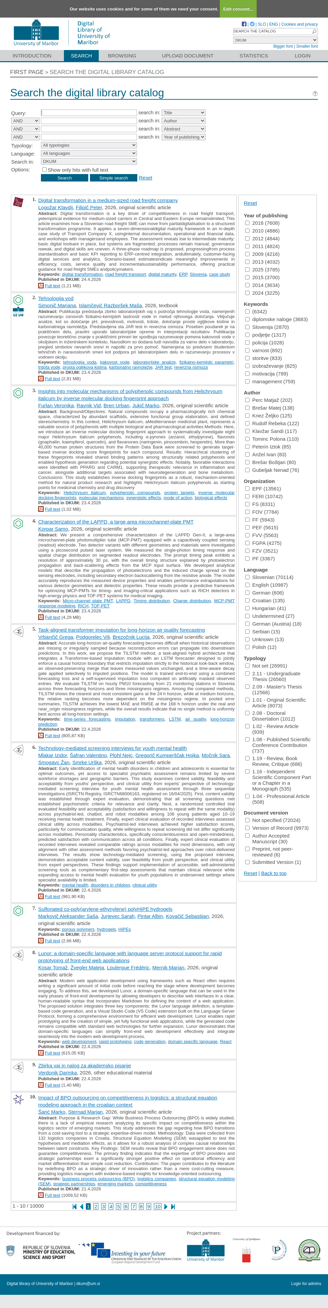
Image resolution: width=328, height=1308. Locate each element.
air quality (195, 719)
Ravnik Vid (88, 405)
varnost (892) (263, 350)
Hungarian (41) (265, 608)
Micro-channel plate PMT (88, 600)
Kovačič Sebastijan (187, 916)
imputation (125, 719)
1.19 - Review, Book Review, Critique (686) (273, 761)
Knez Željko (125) (268, 415)
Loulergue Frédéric (128, 967)
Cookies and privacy (299, 24)
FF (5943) (260, 520)
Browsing (122, 55)
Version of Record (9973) (277, 828)
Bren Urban (116, 405)
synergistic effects (143, 497)
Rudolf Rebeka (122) (272, 423)
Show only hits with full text (78, 170)
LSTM (175, 719)
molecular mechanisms (101, 497)
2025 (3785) (262, 269)
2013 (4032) (262, 262)
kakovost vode (115, 362)
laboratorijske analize (154, 362)
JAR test (163, 367)
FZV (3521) (261, 551)
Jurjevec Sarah (118, 916)
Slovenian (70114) (269, 577)
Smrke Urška (87, 762)
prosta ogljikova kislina (85, 367)
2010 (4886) (262, 231)
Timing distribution (152, 600)
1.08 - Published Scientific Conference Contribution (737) (278, 745)
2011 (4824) (262, 246)
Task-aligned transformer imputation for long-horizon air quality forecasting (121, 630)
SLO (262, 24)
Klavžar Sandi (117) (271, 431)
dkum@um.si (88, 1283)
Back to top (273, 873)
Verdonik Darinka (57, 1072)
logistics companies (157, 1178)
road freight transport (125, 274)
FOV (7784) (262, 512)
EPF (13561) (263, 488)
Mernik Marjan (168, 967)
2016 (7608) (262, 223)
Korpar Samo (53, 529)
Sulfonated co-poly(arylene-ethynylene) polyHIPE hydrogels (105, 909)
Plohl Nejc (121, 755)
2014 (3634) (262, 285)
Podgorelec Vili (93, 637)
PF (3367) (260, 558)
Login (303, 55)
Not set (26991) (266, 666)
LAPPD (123, 600)
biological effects (211, 497)
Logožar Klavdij (55, 207)
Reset (145, 177)
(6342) (256, 311)
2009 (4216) (262, 254)
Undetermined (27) (270, 616)
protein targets (179, 492)
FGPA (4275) (263, 543)
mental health (75, 885)
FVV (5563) (261, 535)
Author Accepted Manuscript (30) (267, 838)
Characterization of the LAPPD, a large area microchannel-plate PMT (115, 522)
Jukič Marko (145, 405)
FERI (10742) (264, 496)
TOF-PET (100, 605)
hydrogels (106, 929)
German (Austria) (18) (273, 624)
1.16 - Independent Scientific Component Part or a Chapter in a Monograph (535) (278, 780)
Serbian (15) (262, 631)
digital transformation (82, 274)
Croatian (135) (265, 600)
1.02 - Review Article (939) (272, 729)
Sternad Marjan (85, 1112)
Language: (23, 153)
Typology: (22, 145)
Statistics (253, 55)
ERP (183, 274)
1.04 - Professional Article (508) (277, 799)
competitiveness (151, 1183)
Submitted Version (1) (273, 862)
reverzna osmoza (191, 367)
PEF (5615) (261, 527)
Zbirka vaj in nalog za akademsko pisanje (84, 1065)
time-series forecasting (87, 719)
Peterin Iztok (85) (268, 447)
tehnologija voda (79, 362)
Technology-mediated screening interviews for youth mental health (112, 748)
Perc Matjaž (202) (268, 400)
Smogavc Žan (54, 762)
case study (219, 274)
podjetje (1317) (265, 335)
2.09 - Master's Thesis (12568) (273, 689)
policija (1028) (264, 342)
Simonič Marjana (57, 305)
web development (79, 1041)
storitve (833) (263, 358)
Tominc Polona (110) (272, 439)
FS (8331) (260, 504)
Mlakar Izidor (52, 755)
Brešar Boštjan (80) (270, 462)
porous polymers (78, 929)
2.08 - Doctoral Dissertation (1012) (270, 716)
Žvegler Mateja (87, 967)
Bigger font (283, 46)
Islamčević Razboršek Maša (110, 305)
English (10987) (266, 585)
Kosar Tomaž (53, 967)
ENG (273, 24)
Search (81, 55)
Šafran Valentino (88, 755)
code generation (149, 1041)
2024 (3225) (262, 293)
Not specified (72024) (273, 820)
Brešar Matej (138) (269, 408)
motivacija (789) (266, 374)
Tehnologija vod (55, 298)
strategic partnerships (74, 1183)
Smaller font (307, 46)
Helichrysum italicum (85, 492)
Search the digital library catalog (107, 72)
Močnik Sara (216, 755)
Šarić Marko (51, 1112)
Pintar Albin (150, 916)
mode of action (177, 497)
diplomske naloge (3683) (276, 319)
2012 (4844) (262, 238)
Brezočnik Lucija (131, 637)
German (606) (264, 593)
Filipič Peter (89, 207)
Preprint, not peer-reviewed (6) (269, 851)
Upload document (188, 55)
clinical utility (145, 885)
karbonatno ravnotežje (131, 367)
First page (27, 72)
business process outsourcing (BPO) (98, 1178)
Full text (53, 285)
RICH (83, 605)
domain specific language (193, 1041)
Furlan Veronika (56, 405)
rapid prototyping (115, 1041)
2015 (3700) (262, 277)
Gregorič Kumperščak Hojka (167, 755)
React (226, 1041)
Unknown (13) (264, 639)
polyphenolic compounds (135, 492)
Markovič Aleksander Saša (68, 916)
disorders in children (110, 885)
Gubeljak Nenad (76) (272, 470)
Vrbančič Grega (55, 637)
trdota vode (49, 367)
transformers (152, 719)
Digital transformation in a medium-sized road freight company (108, 200)
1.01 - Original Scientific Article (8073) (275, 702)
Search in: (22, 162)
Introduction (32, 55)
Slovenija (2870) (267, 327)
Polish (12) (261, 647)
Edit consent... (238, 8)
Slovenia (198, 274)
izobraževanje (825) (271, 366)
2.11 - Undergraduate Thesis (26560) (273, 676)
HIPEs (124, 929)
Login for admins (306, 1283)
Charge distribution (192, 600)
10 (158, 1206)
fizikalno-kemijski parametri (207, 362)
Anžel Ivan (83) (265, 454)
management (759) (270, 381)
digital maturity (162, 274)
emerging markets (115, 1183)
